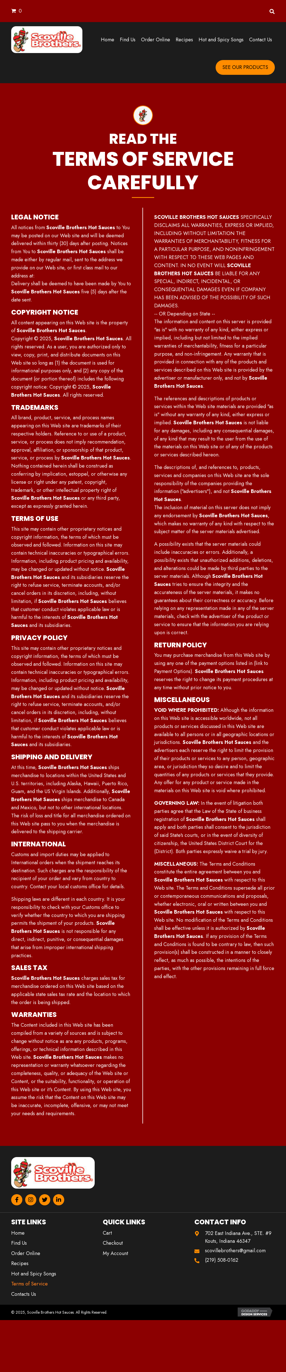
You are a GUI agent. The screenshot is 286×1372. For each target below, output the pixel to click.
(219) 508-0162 (221, 1260)
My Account (115, 1253)
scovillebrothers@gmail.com (235, 1250)
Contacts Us (23, 1294)
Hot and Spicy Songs (33, 1273)
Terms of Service (29, 1283)
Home (18, 1233)
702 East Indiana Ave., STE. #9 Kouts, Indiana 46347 (238, 1237)
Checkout (113, 1243)
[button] (16, 1199)
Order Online (25, 1253)
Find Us (19, 1243)
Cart (107, 1233)
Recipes (19, 1263)
